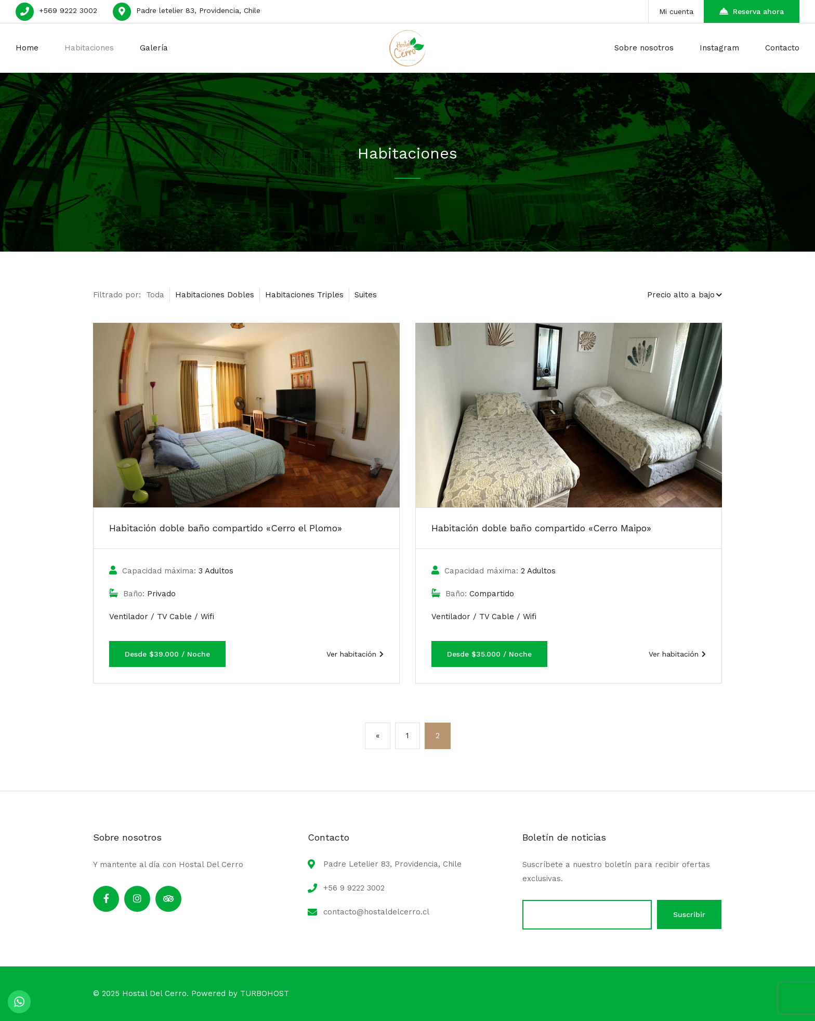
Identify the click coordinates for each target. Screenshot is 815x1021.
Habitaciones (89, 48)
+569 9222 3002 (68, 10)
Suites (365, 294)
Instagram (719, 48)
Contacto (782, 48)
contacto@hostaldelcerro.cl (376, 912)
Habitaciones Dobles (214, 294)
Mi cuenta (676, 11)
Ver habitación (355, 654)
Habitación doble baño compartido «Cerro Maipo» (541, 527)
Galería (154, 48)
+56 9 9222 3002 (354, 888)
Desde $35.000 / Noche (489, 654)
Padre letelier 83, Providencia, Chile (198, 10)
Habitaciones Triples (304, 294)
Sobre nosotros (644, 48)
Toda (155, 294)
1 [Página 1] (407, 735)
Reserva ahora (751, 11)
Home (27, 48)
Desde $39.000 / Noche (167, 654)
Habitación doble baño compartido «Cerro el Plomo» (225, 527)
